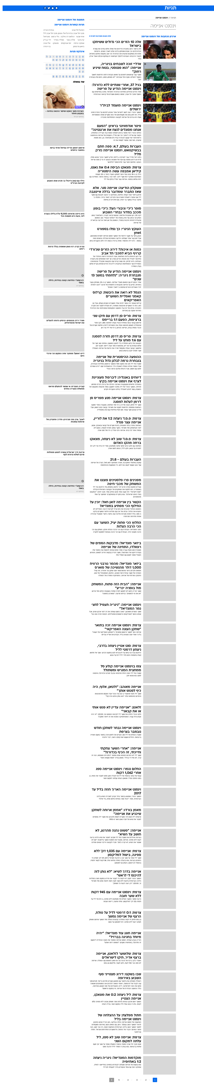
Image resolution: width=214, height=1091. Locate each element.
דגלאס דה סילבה (65, 36)
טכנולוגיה (86, 3)
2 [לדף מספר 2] (143, 1080)
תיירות (96, 3)
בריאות (105, 3)
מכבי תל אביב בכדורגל (72, 33)
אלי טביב (44, 43)
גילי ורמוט (53, 36)
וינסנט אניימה (159, 18)
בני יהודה (44, 46)
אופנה (75, 3)
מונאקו (53, 43)
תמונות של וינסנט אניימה (68, 20)
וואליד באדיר (56, 40)
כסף (121, 3)
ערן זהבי (78, 40)
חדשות (155, 3)
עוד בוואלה (76, 82)
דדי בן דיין (45, 40)
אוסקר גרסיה (76, 43)
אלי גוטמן (59, 33)
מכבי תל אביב (49, 33)
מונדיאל (44, 36)
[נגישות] (3, 3)
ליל (42, 33)
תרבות (137, 3)
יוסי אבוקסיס (63, 43)
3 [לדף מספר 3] (134, 1080)
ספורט (146, 3)
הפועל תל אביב (75, 30)
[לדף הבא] (109, 1080)
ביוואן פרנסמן (76, 46)
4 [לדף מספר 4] (125, 1080)
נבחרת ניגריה (46, 30)
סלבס (128, 3)
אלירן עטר (68, 40)
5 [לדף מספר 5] (116, 1080)
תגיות (170, 18)
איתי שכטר (77, 36)
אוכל (114, 3)
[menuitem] (154, 2)
